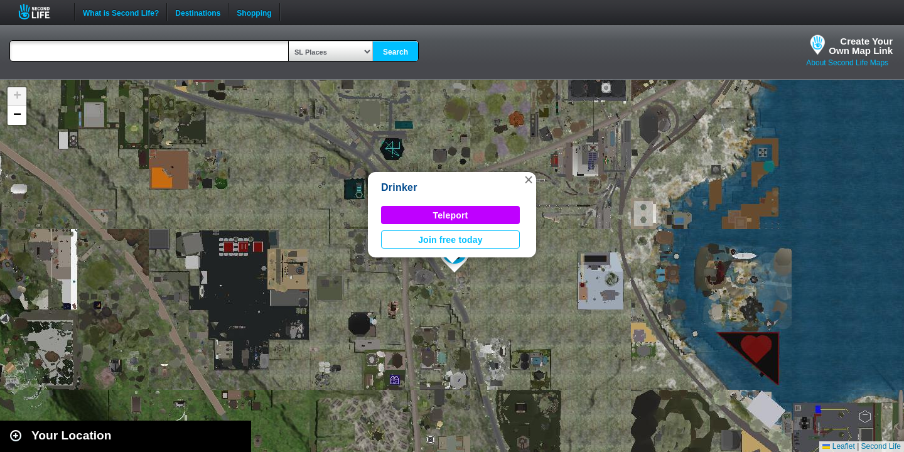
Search (395, 52)
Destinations (197, 12)
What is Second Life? (121, 12)
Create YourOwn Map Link (861, 46)
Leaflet (838, 446)
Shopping (254, 12)
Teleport (450, 215)
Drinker (399, 187)
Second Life (41, 11)
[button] (528, 179)
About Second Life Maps (847, 62)
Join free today (450, 240)
